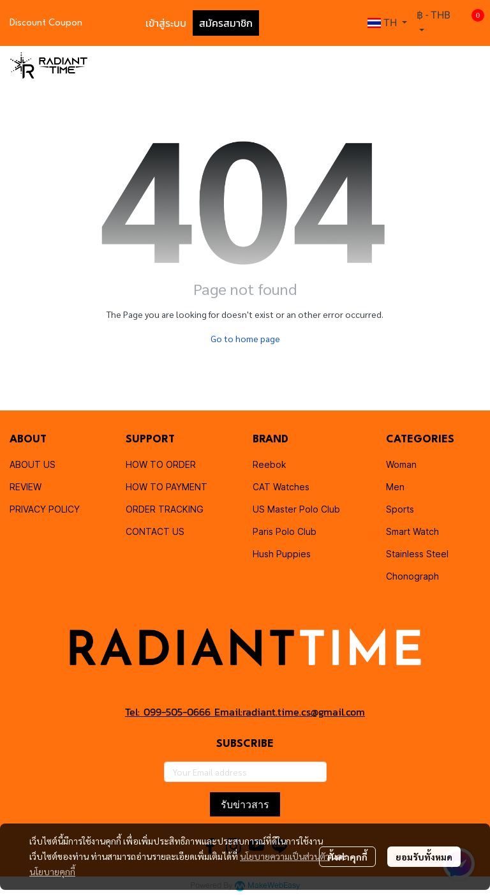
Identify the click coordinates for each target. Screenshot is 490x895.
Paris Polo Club (284, 531)
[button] (119, 23)
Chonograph (412, 576)
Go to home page (245, 338)
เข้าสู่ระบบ (165, 23)
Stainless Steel (417, 553)
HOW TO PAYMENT (166, 486)
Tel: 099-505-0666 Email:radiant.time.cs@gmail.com (245, 711)
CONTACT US (155, 531)
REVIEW (25, 486)
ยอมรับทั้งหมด (424, 856)
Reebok (269, 464)
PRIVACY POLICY (45, 509)
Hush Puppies (282, 553)
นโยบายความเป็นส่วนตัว (285, 856)
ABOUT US (33, 464)
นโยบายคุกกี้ (52, 871)
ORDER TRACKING (165, 509)
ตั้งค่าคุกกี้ (347, 856)
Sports (400, 509)
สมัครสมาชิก (226, 23)
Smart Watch (412, 531)
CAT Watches (281, 486)
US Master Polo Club (296, 509)
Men (395, 486)
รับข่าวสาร (245, 804)
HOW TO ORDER (161, 464)
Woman (401, 464)
